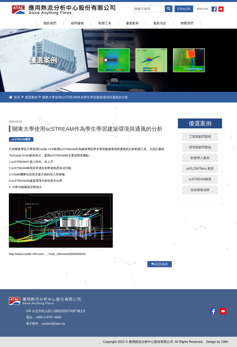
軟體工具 (105, 23)
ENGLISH (202, 8)
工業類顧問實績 (200, 136)
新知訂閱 (184, 8)
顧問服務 (77, 23)
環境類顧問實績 (200, 147)
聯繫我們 (187, 23)
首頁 (14, 97)
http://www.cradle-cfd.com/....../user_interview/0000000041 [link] (47, 254)
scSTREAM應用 (200, 179)
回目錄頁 (159, 264)
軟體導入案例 (200, 158)
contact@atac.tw (53, 323)
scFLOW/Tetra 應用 (200, 168)
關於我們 (50, 23)
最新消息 (159, 23)
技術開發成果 (200, 190)
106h (224, 341)
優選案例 (132, 23)
